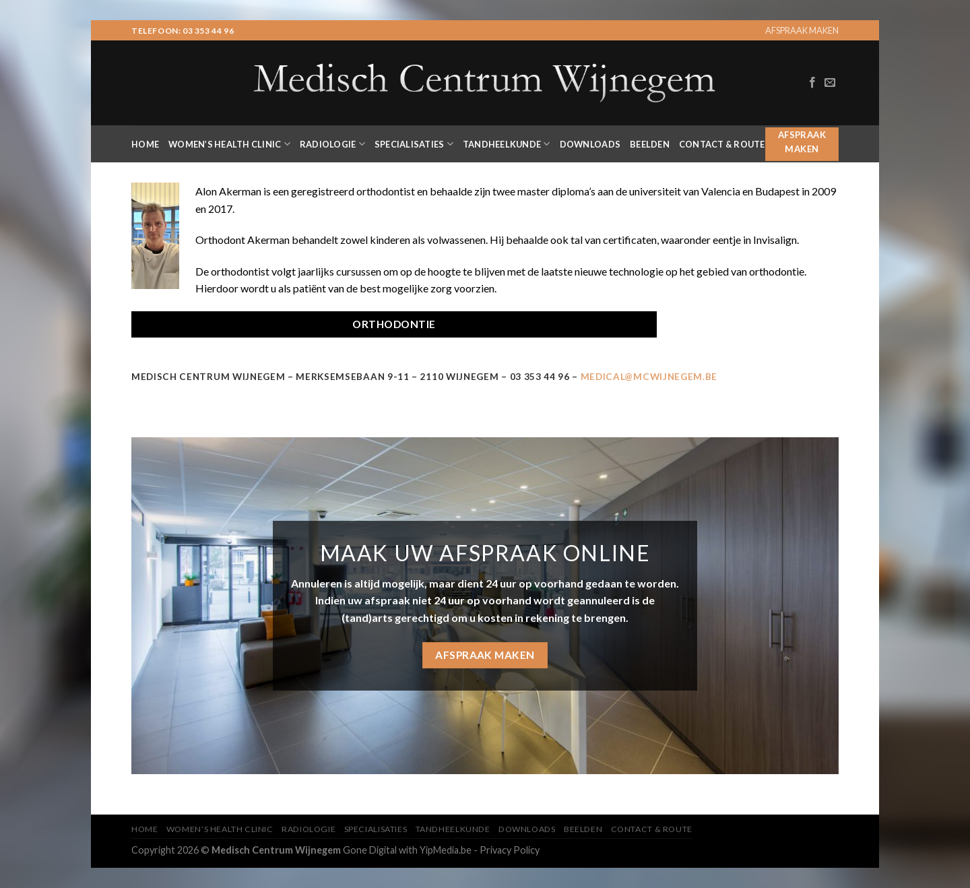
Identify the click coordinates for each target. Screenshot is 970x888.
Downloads (590, 144)
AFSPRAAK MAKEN (802, 30)
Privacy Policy (510, 850)
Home (145, 144)
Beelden (650, 144)
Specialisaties (414, 143)
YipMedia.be (446, 850)
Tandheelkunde (506, 143)
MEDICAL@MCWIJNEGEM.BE (649, 376)
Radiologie (332, 143)
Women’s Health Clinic (229, 143)
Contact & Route (722, 144)
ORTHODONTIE (393, 324)
